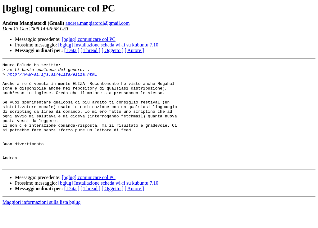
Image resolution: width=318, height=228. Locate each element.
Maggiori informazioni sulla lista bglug (41, 222)
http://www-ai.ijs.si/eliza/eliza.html (52, 77)
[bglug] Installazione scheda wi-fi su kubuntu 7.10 (108, 44)
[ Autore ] (134, 50)
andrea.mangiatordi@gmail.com (98, 23)
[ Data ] (72, 50)
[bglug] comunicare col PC (89, 39)
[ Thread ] (91, 50)
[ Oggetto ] (112, 50)
